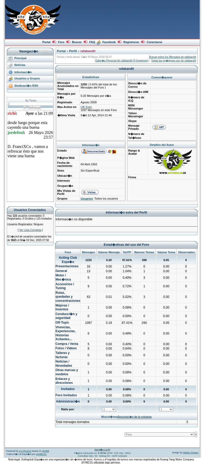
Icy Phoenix (25, 451)
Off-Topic (86, 106)
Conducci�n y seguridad (66, 316)
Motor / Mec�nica (63, 277)
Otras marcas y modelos (67, 372)
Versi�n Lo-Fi (102, 449)
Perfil (73, 51)
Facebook (109, 42)
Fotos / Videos (66, 348)
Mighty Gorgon (190, 452)
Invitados (68, 389)
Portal (46, 42)
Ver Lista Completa (30, 230)
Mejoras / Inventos (62, 307)
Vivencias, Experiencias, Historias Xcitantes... (66, 333)
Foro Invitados (66, 395)
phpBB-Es (41, 454)
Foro (61, 42)
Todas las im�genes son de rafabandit (173, 60)
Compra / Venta (67, 344)
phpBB (45, 451)
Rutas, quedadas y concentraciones (68, 297)
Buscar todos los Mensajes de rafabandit (172, 57)
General (61, 271)
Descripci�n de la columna (135, 416)
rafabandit (87, 51)
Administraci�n (68, 401)
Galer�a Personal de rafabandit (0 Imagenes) (121, 60)
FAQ (92, 42)
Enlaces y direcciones (64, 381)
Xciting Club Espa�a (68, 260)
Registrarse (131, 42)
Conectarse (154, 42)
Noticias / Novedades (64, 363)
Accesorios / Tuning (65, 286)
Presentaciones (67, 266)
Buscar (77, 42)
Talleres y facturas (63, 355)
